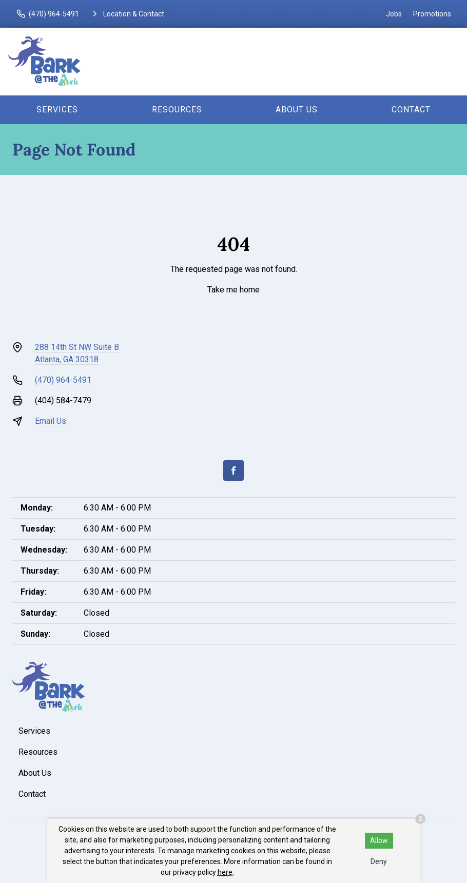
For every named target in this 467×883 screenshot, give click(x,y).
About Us (297, 109)
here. (226, 872)
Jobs (394, 14)
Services (57, 109)
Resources (177, 109)
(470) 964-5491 (63, 380)
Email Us (50, 421)
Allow (379, 840)
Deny (379, 861)
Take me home (233, 290)
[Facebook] (233, 470)
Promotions (432, 14)
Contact (411, 109)
